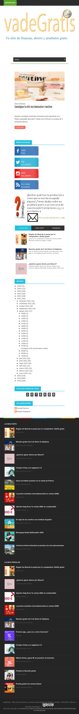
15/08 (23, 331)
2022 (19, 296)
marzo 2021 (24, 368)
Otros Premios (20, 104)
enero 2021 (23, 373)
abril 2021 (23, 366)
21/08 (23, 323)
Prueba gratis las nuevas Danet (28, 684)
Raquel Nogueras (23, 411)
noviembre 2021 (25, 304)
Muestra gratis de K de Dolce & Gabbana (32, 442)
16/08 (23, 328)
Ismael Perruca (23, 408)
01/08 (23, 356)
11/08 (23, 341)
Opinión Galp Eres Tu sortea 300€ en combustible (36, 507)
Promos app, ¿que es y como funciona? (32, 632)
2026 (19, 286)
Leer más (20, 127)
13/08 (23, 336)
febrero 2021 (24, 371)
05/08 (23, 353)
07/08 (23, 346)
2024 (19, 291)
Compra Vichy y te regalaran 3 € (29, 468)
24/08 (23, 316)
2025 (19, 289)
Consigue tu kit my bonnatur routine (33, 106)
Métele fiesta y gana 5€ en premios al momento (35, 658)
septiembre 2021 (25, 309)
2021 (19, 299)
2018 (19, 381)
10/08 (23, 343)
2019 (19, 378)
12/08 (23, 338)
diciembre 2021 (25, 301)
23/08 (23, 318)
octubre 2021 (24, 306)
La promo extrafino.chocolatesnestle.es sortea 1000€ (37, 494)
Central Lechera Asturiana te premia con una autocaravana (40, 545)
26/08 (23, 313)
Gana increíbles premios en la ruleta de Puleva (35, 481)
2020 (19, 376)
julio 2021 (23, 358)
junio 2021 (23, 361)
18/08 (23, 326)
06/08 (23, 351)
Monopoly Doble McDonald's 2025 (30, 533)
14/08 (23, 333)
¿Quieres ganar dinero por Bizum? (30, 455)
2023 (19, 294)
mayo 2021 (23, 363)
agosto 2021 (24, 311)
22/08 (23, 321)
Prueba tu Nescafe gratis (26, 671)
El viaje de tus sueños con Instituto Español (34, 520)
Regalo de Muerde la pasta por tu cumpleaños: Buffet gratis (40, 429)
